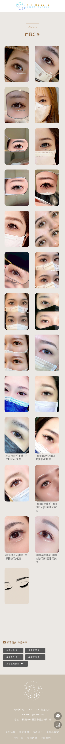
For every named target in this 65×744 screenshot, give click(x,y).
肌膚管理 (34, 650)
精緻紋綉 (34, 657)
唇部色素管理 (14, 664)
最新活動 (10, 732)
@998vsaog (38, 714)
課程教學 (32, 738)
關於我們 (24, 732)
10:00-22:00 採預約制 (39, 709)
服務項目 (38, 732)
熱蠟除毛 (12, 650)
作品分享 (19, 738)
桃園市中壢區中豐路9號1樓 (36, 719)
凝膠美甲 (12, 657)
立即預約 (46, 738)
